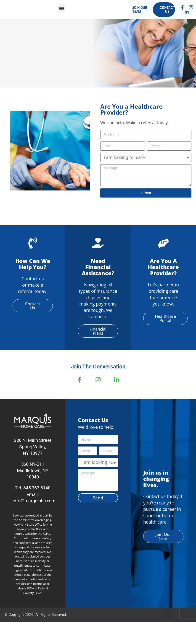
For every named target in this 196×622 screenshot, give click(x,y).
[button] (61, 8)
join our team (139, 9)
